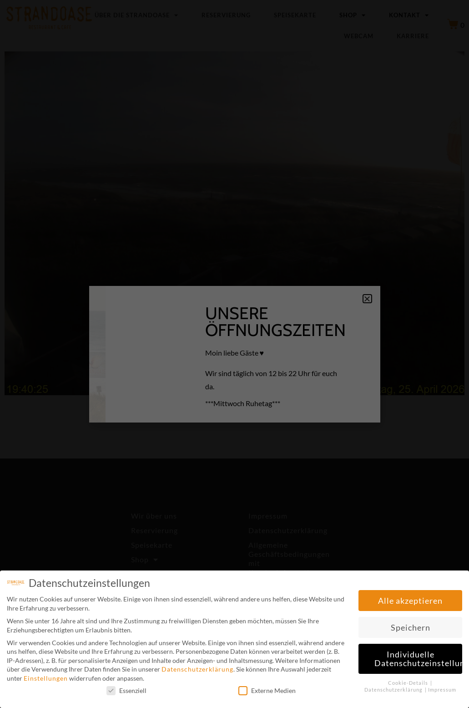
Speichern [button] (410, 627)
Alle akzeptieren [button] (410, 601)
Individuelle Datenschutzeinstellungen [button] (418, 659)
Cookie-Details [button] (408, 683)
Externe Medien (267, 690)
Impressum (442, 690)
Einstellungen (46, 678)
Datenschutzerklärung (197, 669)
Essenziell (126, 690)
